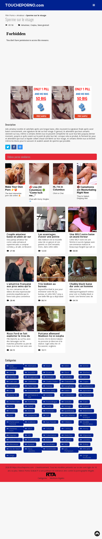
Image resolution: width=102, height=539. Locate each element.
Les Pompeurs (68, 449)
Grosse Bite (33, 390)
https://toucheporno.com (23, 467)
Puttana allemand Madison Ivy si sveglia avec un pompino (51, 336)
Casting (67, 428)
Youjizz (12, 410)
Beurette (31, 372)
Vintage (67, 406)
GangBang (68, 386)
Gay (11, 390)
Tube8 (30, 406)
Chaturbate (69, 381)
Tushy (48, 406)
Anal (48, 365)
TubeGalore (51, 435)
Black (66, 372)
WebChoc (68, 435)
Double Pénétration (88, 423)
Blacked (86, 372)
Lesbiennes (69, 395)
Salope (49, 428)
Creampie (13, 386)
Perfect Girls (14, 401)
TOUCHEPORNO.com (24, 5)
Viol (65, 444)
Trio (11, 406)
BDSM (85, 365)
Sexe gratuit (43, 25)
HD (29, 435)
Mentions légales (57, 478)
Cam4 (85, 377)
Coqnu (34, 25)
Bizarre (49, 372)
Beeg (11, 372)
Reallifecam (33, 439)
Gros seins (50, 390)
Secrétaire (50, 444)
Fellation (68, 422)
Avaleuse (31, 422)
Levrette (86, 439)
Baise (48, 439)
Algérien (67, 439)
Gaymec (12, 435)
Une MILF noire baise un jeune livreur (82, 235)
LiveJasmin (32, 415)
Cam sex (13, 381)
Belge (11, 455)
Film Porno (10, 15)
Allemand (32, 365)
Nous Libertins (31, 449)
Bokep (85, 444)
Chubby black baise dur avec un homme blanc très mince (81, 286)
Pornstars (50, 410)
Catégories (42, 478)
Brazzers (50, 377)
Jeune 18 (13, 395)
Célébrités (32, 381)
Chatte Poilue (52, 381)
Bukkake (68, 377)
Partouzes (87, 395)
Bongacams (33, 377)
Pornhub (31, 401)
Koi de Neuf (14, 448)
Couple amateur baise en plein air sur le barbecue (19, 237)
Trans (85, 401)
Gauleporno (88, 386)
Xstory (85, 428)
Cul (47, 415)
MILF (30, 428)
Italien (67, 390)
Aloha (30, 410)
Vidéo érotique (86, 416)
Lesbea (49, 395)
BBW (66, 365)
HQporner (87, 435)
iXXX (11, 415)
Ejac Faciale (51, 422)
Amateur (20, 15)
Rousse (31, 444)
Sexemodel (51, 448)
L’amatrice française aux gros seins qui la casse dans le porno (19, 286)
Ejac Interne (69, 415)
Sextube (67, 401)
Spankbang (69, 410)
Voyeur (86, 406)
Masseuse (13, 444)
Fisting (49, 386)
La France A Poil (33, 396)
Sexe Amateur (13, 366)
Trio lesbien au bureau (47, 285)
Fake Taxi (32, 386)
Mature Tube (15, 439)
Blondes (12, 377)
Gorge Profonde (87, 456)
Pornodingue (51, 401)
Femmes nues (13, 429)
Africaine (86, 448)
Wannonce (87, 410)
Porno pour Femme (14, 423)
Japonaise (87, 390)
